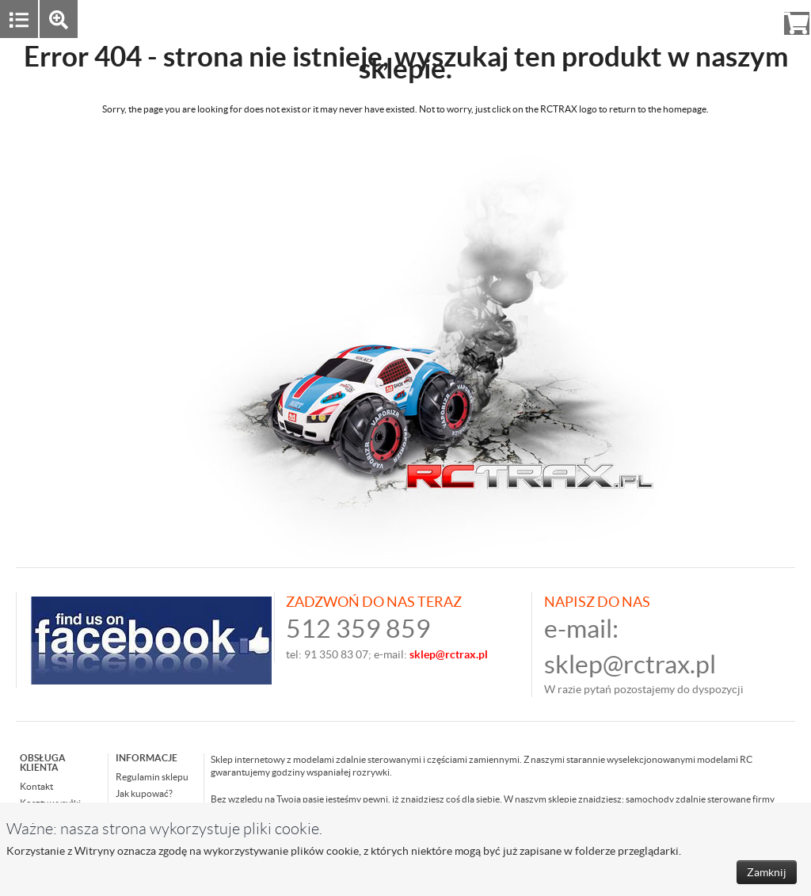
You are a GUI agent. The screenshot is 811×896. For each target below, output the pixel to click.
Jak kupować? (144, 793)
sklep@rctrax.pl (630, 664)
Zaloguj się (674, 18)
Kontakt (36, 786)
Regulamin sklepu (152, 777)
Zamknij (766, 872)
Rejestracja (739, 18)
